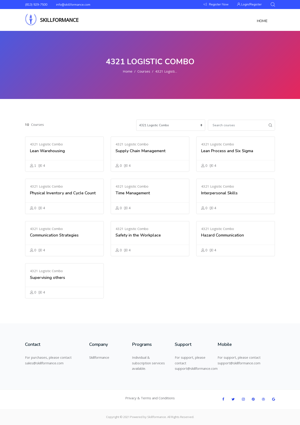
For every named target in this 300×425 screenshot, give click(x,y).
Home (127, 71)
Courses (143, 71)
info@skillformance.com (73, 4)
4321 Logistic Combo (171, 71)
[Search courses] (237, 125)
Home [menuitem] (262, 20)
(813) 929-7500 (36, 4)
